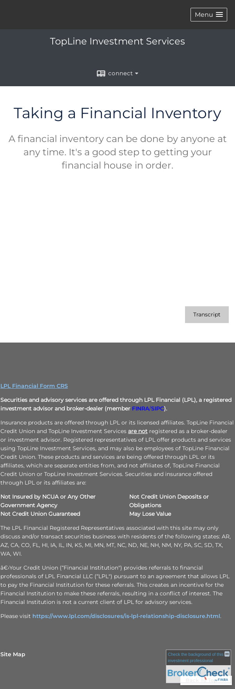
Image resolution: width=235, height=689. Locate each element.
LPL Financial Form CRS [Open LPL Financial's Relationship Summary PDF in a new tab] (34, 385)
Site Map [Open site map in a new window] (12, 654)
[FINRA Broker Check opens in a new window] (198, 666)
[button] (208, 14)
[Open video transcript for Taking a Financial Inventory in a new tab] (207, 314)
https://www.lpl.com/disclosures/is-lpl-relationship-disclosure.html (126, 616)
